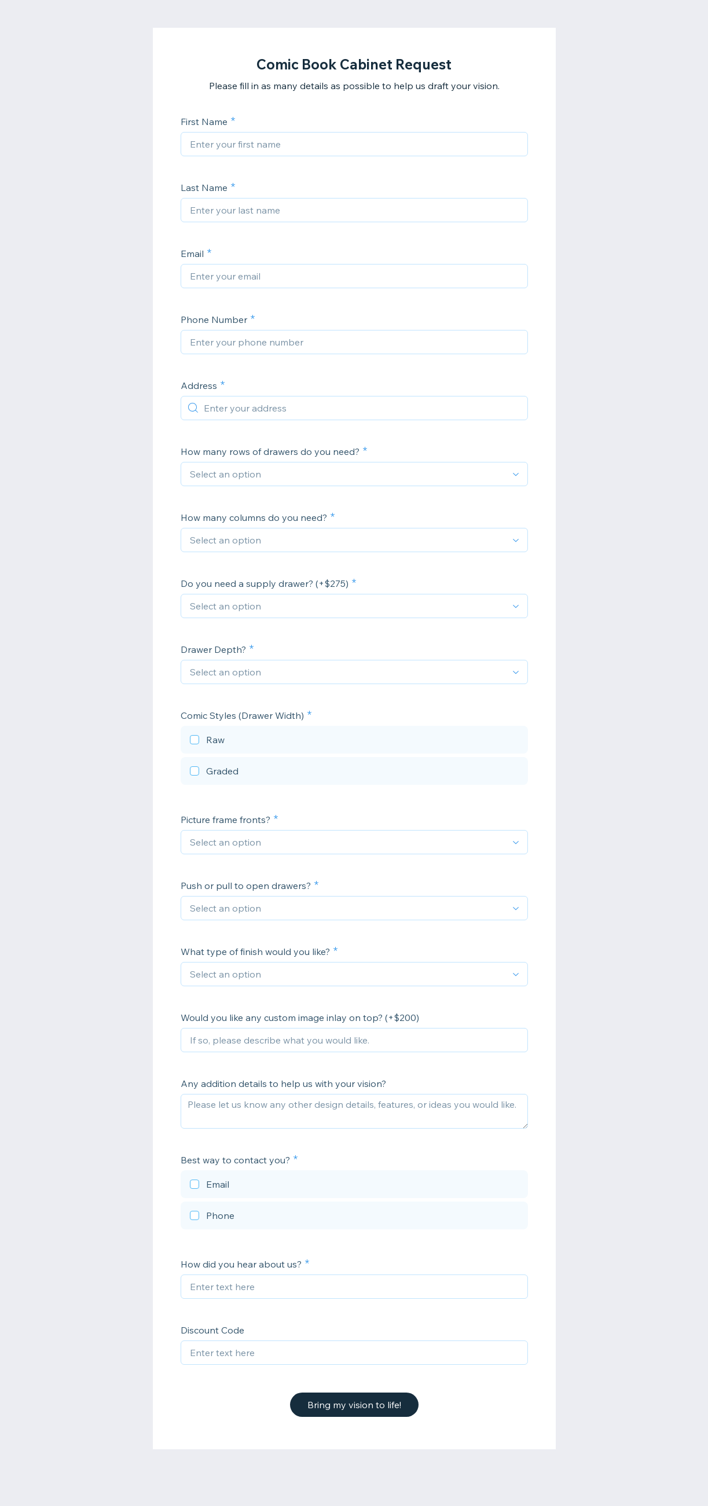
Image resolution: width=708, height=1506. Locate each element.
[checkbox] (354, 741)
